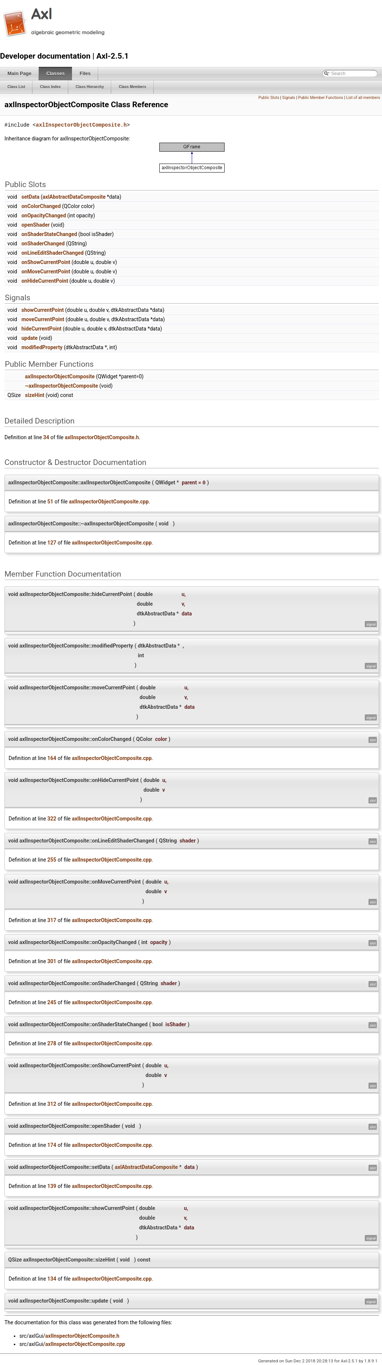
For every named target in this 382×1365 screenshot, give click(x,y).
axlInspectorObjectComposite (60, 376)
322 (51, 819)
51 (50, 502)
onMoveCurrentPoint (45, 271)
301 (51, 961)
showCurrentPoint (42, 310)
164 (51, 758)
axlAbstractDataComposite (74, 197)
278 (51, 1043)
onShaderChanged (43, 243)
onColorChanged (40, 206)
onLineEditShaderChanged (52, 253)
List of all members (363, 97)
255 (51, 860)
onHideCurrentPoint (44, 281)
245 (51, 1002)
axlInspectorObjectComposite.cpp (109, 502)
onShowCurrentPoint (45, 262)
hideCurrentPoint (41, 329)
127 (51, 543)
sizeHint (34, 395)
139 (51, 1186)
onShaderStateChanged (49, 234)
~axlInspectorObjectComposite (61, 386)
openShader (35, 225)
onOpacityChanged (43, 215)
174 (51, 1145)
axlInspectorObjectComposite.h (81, 124)
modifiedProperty (41, 347)
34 (46, 437)
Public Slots (269, 97)
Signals (288, 97)
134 (51, 1279)
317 (51, 920)
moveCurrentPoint (42, 319)
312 (51, 1104)
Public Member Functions (320, 97)
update (29, 338)
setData (30, 197)
